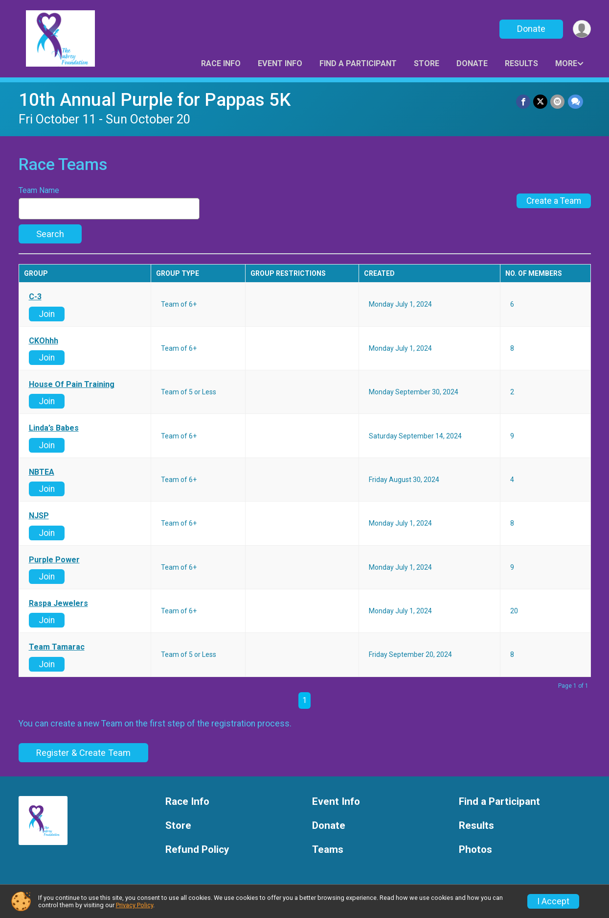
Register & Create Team (83, 753)
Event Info (280, 63)
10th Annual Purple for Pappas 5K (155, 99)
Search (50, 234)
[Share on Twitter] (541, 102)
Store (426, 63)
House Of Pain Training (71, 384)
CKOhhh (43, 341)
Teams (327, 849)
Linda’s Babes (54, 428)
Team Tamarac (57, 647)
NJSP (39, 515)
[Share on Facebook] (524, 102)
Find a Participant (358, 63)
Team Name (39, 190)
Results (521, 63)
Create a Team (553, 201)
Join (47, 314)
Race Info (221, 63)
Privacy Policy (134, 905)
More (566, 63)
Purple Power (54, 560)
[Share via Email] (558, 102)
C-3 (35, 296)
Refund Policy (197, 849)
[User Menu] (582, 29)
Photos (475, 849)
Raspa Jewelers (58, 603)
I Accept (553, 901)
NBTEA (41, 472)
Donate (531, 29)
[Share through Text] (575, 102)
